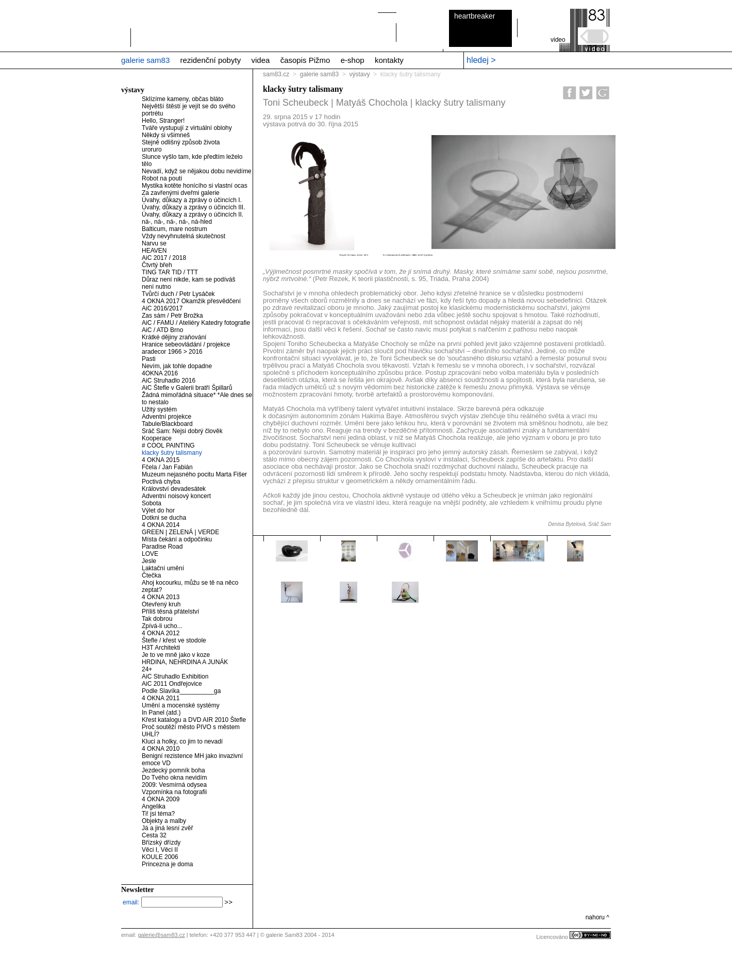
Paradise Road (162, 546)
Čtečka (151, 575)
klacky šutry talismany (172, 452)
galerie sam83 (145, 60)
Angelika (153, 806)
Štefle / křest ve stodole (174, 640)
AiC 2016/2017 (162, 308)
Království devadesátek (174, 488)
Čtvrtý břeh (157, 265)
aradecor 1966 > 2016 (172, 351)
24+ (147, 669)
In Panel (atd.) (161, 712)
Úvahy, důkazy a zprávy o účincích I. (192, 200)
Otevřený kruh (161, 604)
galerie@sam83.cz (161, 935)
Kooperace (157, 438)
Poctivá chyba (161, 481)
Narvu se (154, 243)
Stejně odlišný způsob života (181, 142)
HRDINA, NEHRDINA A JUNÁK (185, 662)
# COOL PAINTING (168, 445)
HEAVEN (154, 250)
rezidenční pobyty (210, 60)
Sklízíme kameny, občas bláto (183, 99)
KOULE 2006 (160, 857)
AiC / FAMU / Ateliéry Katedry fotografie (196, 322)
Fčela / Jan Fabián (167, 467)
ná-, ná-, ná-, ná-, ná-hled (177, 221)
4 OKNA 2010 (160, 748)
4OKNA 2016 (160, 373)
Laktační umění (163, 568)
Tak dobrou (157, 618)
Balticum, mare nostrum (174, 229)
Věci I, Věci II (160, 849)
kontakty (389, 60)
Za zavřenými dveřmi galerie (181, 192)
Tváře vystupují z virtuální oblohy (187, 127)
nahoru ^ (597, 917)
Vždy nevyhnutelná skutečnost (183, 236)
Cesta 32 (154, 835)
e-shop (352, 60)
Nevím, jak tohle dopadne (177, 366)
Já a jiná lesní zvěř (167, 828)
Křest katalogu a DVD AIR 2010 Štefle (194, 719)
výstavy (359, 74)
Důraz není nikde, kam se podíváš (188, 279)
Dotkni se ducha (164, 517)
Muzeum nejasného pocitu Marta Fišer (194, 474)
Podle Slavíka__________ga (181, 691)
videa (260, 60)
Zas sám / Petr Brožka (172, 315)
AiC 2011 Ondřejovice (172, 683)
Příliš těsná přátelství (170, 611)
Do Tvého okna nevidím (174, 777)
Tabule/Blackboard (167, 423)
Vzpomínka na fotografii (174, 792)
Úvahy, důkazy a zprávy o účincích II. (192, 214)
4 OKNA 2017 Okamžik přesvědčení (191, 301)
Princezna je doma (167, 864)
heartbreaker (474, 16)
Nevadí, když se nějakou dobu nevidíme (197, 171)
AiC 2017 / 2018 (164, 257)
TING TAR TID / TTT (170, 272)
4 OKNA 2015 (160, 460)
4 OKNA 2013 (160, 597)
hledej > (481, 60)
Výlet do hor (158, 510)
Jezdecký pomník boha (173, 770)
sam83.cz (276, 74)
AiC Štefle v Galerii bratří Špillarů (187, 387)
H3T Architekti (161, 647)
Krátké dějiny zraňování (174, 337)
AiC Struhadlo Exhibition (175, 676)
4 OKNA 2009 (160, 799)
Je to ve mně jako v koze (176, 654)
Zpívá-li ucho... (162, 626)
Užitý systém (159, 409)
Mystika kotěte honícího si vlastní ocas (194, 185)
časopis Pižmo (305, 60)
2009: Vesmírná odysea (174, 784)
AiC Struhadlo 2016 (168, 380)
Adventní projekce (166, 416)
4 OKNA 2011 (160, 698)
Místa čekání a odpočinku (177, 539)
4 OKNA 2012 (160, 633)
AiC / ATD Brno (162, 330)
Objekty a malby (164, 820)
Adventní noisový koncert (176, 496)
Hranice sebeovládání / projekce (186, 344)
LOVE (150, 553)
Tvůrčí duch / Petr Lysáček (178, 294)
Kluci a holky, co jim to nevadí (182, 741)
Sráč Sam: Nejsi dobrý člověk (182, 431)
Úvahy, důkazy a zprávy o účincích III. (193, 207)
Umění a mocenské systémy (181, 705)
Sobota (151, 503)
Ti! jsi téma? (158, 813)
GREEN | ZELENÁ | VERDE (180, 532)
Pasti (149, 358)
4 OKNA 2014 (160, 525)
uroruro (152, 149)
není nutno (156, 286)
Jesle (149, 561)
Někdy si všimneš (166, 135)
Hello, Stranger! (163, 120)
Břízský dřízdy (161, 842)
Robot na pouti (162, 178)
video (558, 39)
